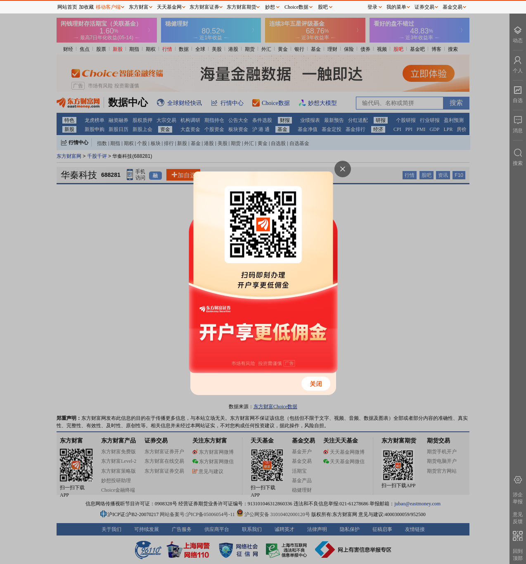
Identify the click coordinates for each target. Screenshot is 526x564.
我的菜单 (396, 7)
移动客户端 (108, 7)
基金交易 (452, 7)
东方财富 (139, 7)
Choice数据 (296, 7)
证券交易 (424, 7)
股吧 (323, 7)
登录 (372, 7)
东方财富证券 (204, 7)
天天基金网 (169, 7)
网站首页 (67, 7)
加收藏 (86, 7)
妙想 (270, 7)
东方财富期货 (241, 7)
